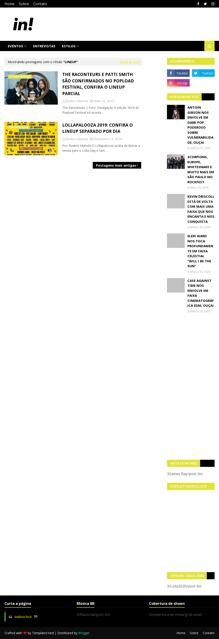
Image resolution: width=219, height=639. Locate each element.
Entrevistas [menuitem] (44, 46)
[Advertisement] (191, 386)
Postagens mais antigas (116, 165)
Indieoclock (23, 616)
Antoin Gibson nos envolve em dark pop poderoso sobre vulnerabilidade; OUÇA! (200, 125)
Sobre (24, 3)
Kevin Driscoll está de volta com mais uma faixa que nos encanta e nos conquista (200, 209)
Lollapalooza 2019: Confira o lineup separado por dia (97, 128)
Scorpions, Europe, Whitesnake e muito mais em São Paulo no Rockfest (200, 169)
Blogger (84, 633)
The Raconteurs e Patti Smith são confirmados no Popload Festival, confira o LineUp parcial (98, 84)
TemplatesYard (43, 633)
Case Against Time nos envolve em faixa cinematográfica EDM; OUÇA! (200, 293)
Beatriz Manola (77, 101)
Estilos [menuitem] (69, 46)
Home (9, 3)
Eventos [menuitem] (15, 46)
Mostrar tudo (130, 62)
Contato (40, 3)
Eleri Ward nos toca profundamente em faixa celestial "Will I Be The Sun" (200, 251)
